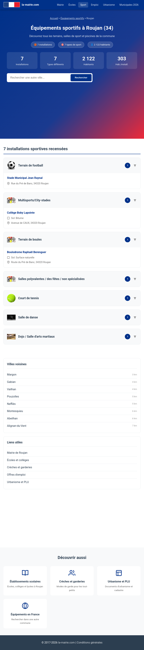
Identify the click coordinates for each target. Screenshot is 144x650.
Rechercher (81, 77)
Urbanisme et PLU (18, 482)
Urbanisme (109, 4)
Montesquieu (72, 411)
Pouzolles (72, 396)
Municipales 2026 (129, 4)
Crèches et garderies (19, 467)
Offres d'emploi (16, 474)
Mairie (60, 4)
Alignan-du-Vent (72, 425)
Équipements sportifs (72, 18)
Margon (72, 374)
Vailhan (72, 389)
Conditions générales (90, 642)
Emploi (94, 4)
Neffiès (72, 403)
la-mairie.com (66, 642)
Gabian (72, 382)
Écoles (72, 4)
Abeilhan (72, 418)
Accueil (54, 18)
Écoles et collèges (18, 460)
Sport (83, 4)
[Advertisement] (72, 108)
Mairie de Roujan (17, 452)
